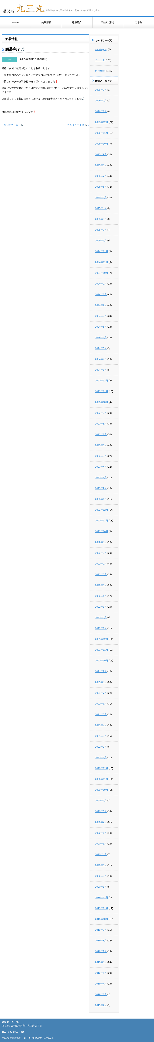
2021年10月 (101, 660)
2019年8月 (101, 940)
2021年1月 (101, 757)
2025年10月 (101, 143)
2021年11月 (101, 649)
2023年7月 (101, 434)
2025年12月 (101, 122)
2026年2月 (101, 100)
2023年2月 (101, 488)
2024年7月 (101, 305)
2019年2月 (101, 1005)
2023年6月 (101, 445)
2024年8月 (101, 294)
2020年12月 (101, 768)
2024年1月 (101, 369)
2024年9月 (101, 283)
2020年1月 (101, 886)
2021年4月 (101, 725)
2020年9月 (101, 800)
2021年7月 (101, 692)
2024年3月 (101, 348)
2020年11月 (101, 779)
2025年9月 (101, 154)
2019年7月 (101, 951)
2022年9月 (101, 542)
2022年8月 (101, 552)
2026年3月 (101, 89)
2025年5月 (101, 197)
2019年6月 (101, 962)
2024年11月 (101, 262)
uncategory (101, 49)
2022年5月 (101, 585)
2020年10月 (101, 789)
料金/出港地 (107, 22)
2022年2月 (101, 617)
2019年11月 (101, 908)
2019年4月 (101, 983)
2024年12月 (101, 251)
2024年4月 (101, 337)
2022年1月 (101, 628)
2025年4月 (101, 208)
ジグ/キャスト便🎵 (77, 124)
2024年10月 (101, 272)
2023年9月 (101, 412)
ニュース (9, 59)
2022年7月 (101, 563)
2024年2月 (101, 359)
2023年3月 (101, 477)
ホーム (15, 22)
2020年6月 (101, 832)
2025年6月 (101, 186)
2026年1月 (101, 111)
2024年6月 (101, 316)
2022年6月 (101, 574)
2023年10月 (101, 402)
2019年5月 (101, 972)
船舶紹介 (77, 22)
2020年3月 (101, 865)
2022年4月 (101, 596)
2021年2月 (101, 746)
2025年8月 (101, 165)
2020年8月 (101, 811)
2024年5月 (101, 326)
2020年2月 (101, 876)
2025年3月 (101, 219)
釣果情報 (46, 22)
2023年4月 (101, 466)
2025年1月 (101, 240)
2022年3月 (101, 606)
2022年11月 (101, 520)
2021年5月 (101, 714)
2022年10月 (101, 531)
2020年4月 (101, 854)
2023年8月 (101, 423)
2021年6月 (101, 703)
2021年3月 (101, 736)
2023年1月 (101, 499)
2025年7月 (101, 176)
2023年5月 (101, 456)
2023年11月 (101, 391)
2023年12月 (101, 380)
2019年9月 (101, 929)
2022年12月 (101, 509)
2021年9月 (101, 671)
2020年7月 (101, 822)
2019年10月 (101, 919)
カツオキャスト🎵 (13, 124)
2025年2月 (101, 229)
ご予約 (138, 22)
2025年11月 (101, 132)
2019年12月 (101, 897)
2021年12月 (101, 639)
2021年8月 (101, 682)
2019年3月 (101, 994)
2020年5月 (101, 843)
